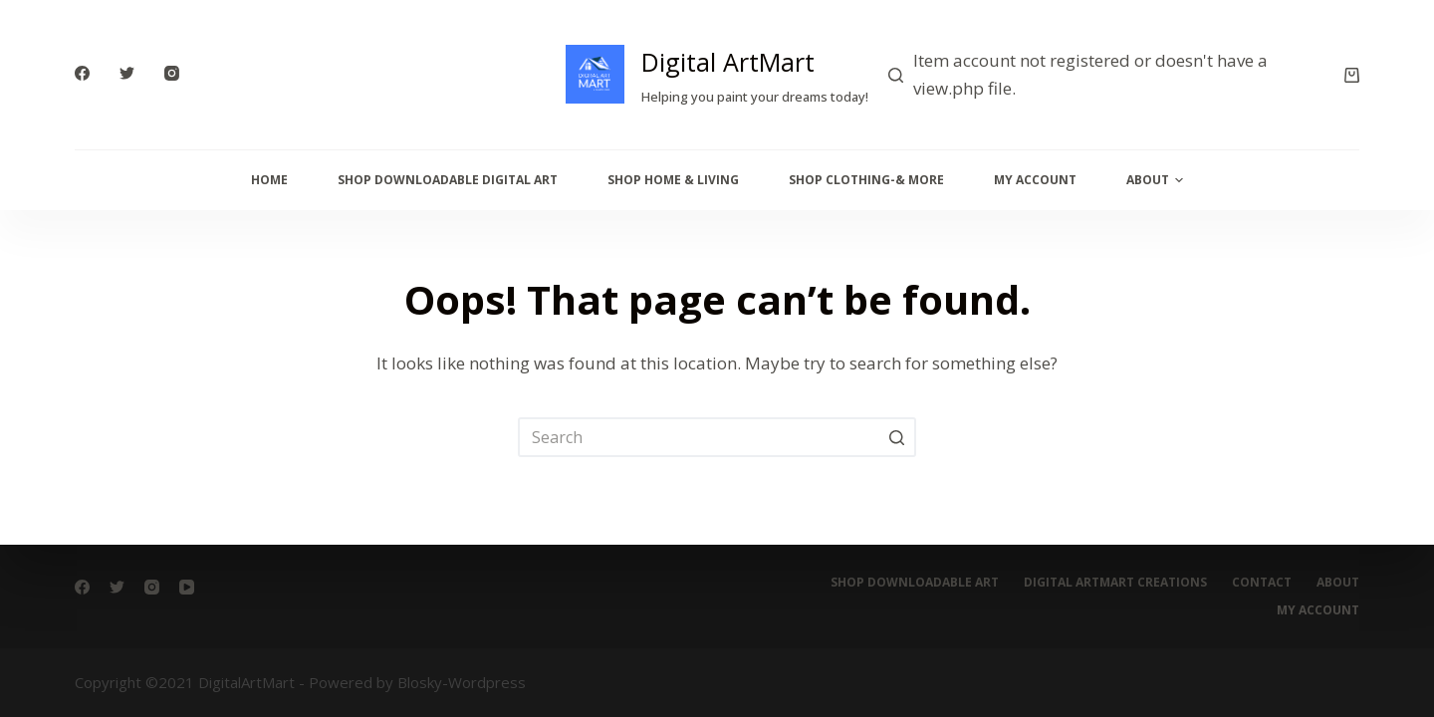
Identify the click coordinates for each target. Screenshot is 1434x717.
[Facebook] (82, 73)
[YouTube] (186, 587)
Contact (1262, 583)
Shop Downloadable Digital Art (448, 179)
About (1154, 180)
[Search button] (896, 437)
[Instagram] (171, 73)
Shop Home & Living (673, 179)
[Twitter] (127, 73)
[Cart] (1351, 75)
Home (269, 179)
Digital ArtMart (728, 62)
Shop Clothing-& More (866, 179)
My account (1318, 610)
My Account (1035, 179)
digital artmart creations (1115, 583)
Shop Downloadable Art (915, 583)
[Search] (895, 75)
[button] (1179, 180)
